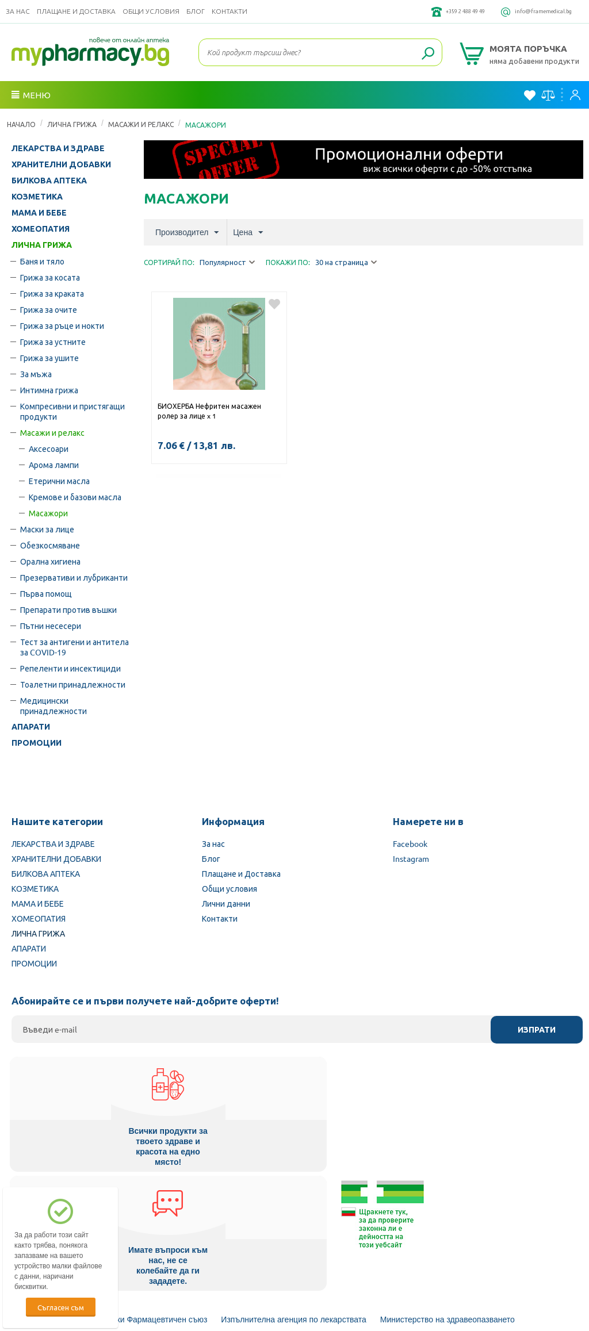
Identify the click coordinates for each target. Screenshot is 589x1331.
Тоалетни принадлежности (72, 684)
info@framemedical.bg (531, 11)
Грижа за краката (52, 293)
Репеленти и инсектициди (70, 668)
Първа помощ (46, 593)
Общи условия (151, 11)
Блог (195, 11)
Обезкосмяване (50, 545)
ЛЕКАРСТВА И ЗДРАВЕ (58, 148)
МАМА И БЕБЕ (39, 212)
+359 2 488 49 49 (430, 11)
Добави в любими (274, 304)
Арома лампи (54, 464)
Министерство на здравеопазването (447, 1196)
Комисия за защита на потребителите (300, 1227)
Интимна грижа (49, 390)
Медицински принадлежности (53, 705)
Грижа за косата (50, 277)
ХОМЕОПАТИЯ (41, 228)
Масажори (48, 513)
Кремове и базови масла (75, 497)
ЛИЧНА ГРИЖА (72, 124)
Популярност (227, 262)
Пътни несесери (50, 625)
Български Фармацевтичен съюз (146, 1196)
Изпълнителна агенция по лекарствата (293, 1196)
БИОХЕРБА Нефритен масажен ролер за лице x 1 (209, 410)
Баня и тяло (42, 261)
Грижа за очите (48, 309)
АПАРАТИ (31, 726)
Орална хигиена (50, 561)
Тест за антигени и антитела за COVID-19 (74, 646)
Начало (21, 124)
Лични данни (226, 903)
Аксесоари (48, 448)
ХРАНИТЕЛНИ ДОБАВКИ (61, 164)
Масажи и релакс (141, 124)
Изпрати (537, 1029)
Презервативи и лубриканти (74, 577)
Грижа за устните (53, 341)
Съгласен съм (60, 1307)
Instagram (411, 858)
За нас (18, 11)
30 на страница (346, 262)
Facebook (410, 843)
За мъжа (36, 374)
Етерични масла (59, 480)
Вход (575, 95)
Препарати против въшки (68, 609)
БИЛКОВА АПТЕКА (49, 180)
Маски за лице (47, 529)
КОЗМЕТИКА (37, 196)
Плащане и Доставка (76, 11)
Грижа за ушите (49, 357)
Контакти (229, 11)
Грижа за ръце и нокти (62, 325)
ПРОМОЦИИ (37, 742)
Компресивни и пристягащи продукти (72, 411)
